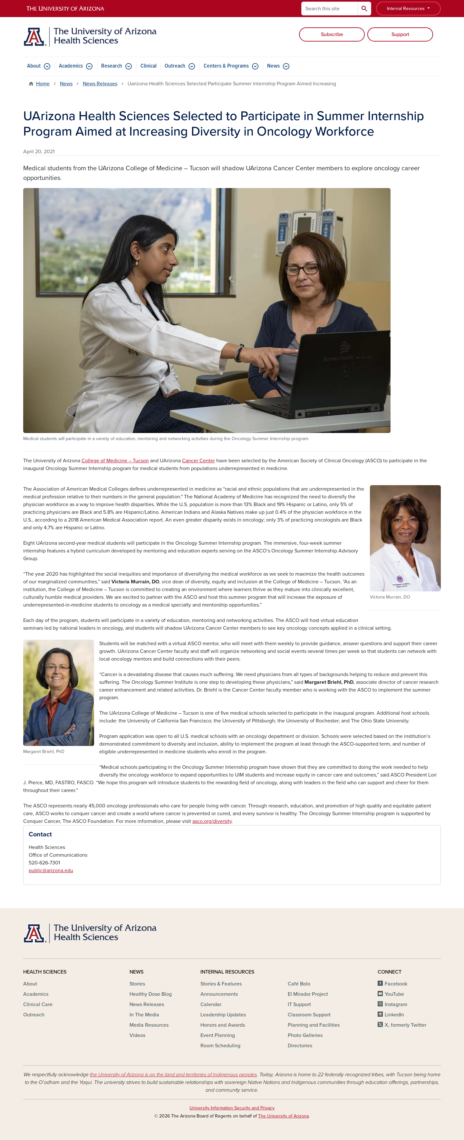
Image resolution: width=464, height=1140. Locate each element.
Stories (137, 984)
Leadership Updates (223, 1015)
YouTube (394, 994)
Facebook (396, 984)
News (273, 66)
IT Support (299, 1004)
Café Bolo (299, 984)
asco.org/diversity (212, 821)
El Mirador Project (308, 994)
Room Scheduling (220, 1045)
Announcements (219, 994)
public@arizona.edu (51, 870)
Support (400, 34)
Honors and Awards (222, 1025)
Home (43, 83)
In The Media (144, 1015)
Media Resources (149, 1025)
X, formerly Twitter (405, 1025)
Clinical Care (38, 1004)
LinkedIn (394, 1015)
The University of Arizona (283, 1116)
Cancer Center (198, 460)
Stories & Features (221, 984)
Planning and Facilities (314, 1025)
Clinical (148, 66)
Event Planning (217, 1035)
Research (111, 66)
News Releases (100, 83)
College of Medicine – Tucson (115, 460)
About (34, 66)
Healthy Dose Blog (151, 994)
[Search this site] (329, 8)
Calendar (210, 1004)
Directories (300, 1045)
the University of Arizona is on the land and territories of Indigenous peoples (173, 1074)
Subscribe (332, 34)
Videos (137, 1035)
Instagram (396, 1004)
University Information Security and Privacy (232, 1108)
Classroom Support (309, 1015)
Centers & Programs (226, 66)
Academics (71, 66)
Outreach (175, 66)
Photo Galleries (305, 1035)
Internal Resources (406, 8)
